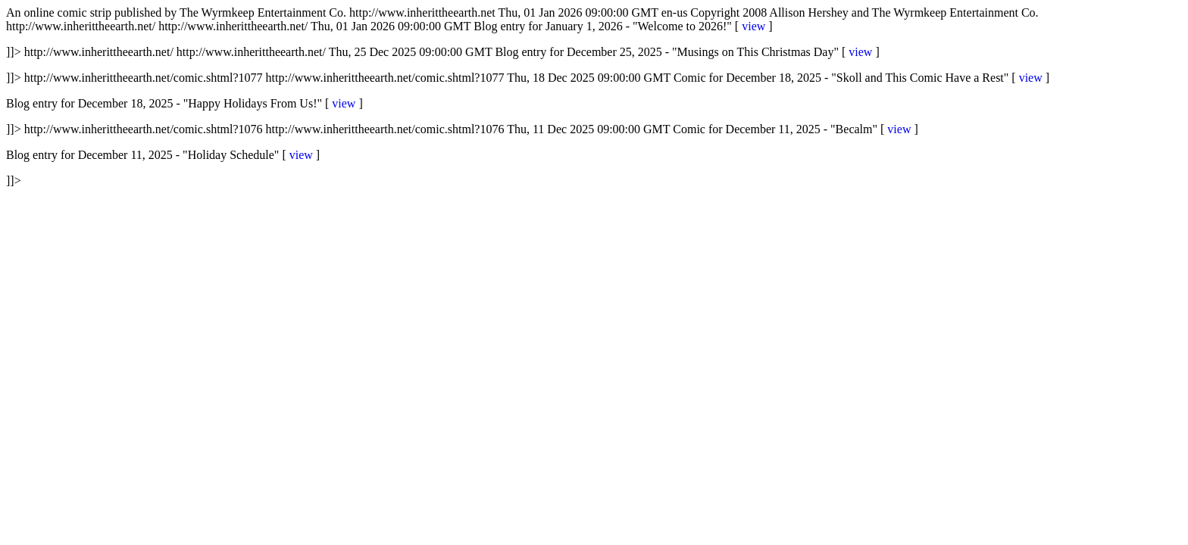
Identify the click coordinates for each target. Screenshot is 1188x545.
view (753, 26)
